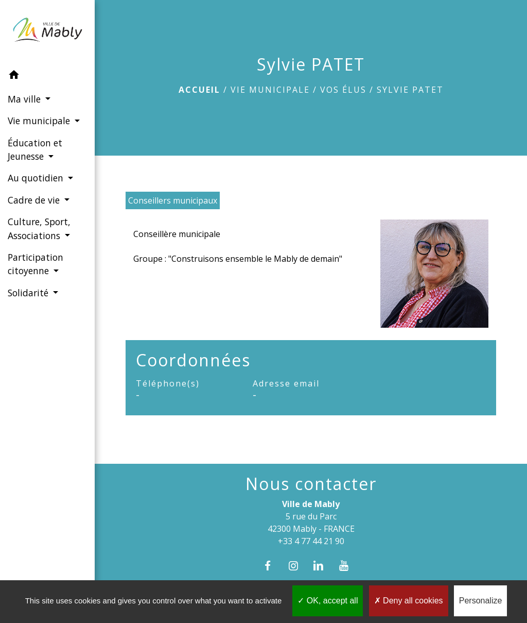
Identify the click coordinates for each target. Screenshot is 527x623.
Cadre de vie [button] (35, 200)
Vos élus (343, 89)
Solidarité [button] (29, 293)
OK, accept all (327, 600)
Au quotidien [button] (37, 178)
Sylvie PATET (410, 89)
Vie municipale (270, 89)
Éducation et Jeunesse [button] (35, 149)
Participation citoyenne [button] (35, 264)
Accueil (199, 89)
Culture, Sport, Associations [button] (39, 228)
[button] (47, 76)
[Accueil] (47, 32)
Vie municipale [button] (40, 120)
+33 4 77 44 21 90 (311, 541)
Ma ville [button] (25, 99)
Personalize (480, 600)
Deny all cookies (408, 600)
